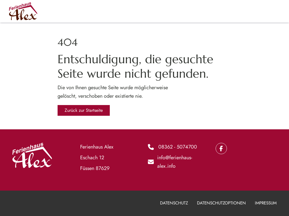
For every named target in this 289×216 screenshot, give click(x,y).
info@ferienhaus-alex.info (174, 162)
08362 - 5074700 (177, 146)
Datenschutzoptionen (221, 203)
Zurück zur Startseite (84, 110)
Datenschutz (174, 203)
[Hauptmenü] (274, 11)
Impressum (266, 203)
